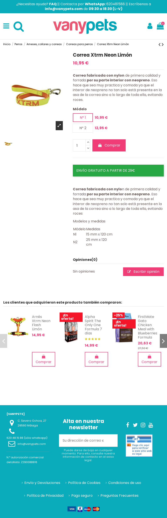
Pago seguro (82, 495)
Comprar (109, 145)
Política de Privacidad (45, 495)
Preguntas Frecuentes (119, 495)
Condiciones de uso (124, 482)
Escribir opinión (143, 271)
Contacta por (82, 4)
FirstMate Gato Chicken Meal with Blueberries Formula (147, 327)
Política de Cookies (84, 482)
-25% (118, 315)
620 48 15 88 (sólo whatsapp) (27, 438)
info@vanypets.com (32, 444)
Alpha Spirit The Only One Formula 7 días (93, 325)
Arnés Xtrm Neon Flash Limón (41, 323)
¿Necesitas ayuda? (36, 4)
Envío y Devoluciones (42, 482)
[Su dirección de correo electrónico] (83, 440)
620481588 (115, 4)
